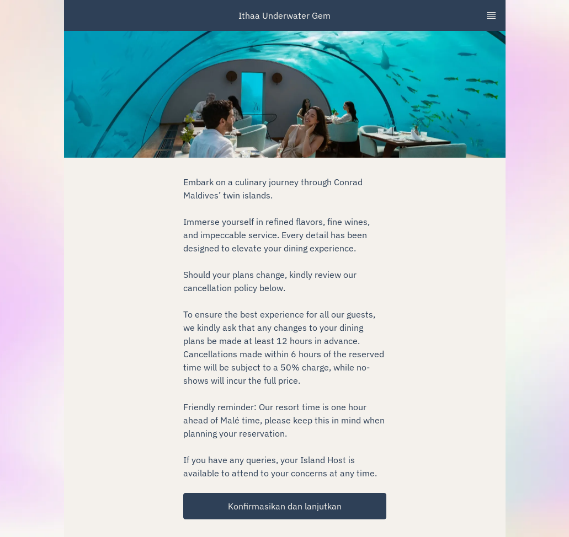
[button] (284, 506)
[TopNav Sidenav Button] (491, 15)
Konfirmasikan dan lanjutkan (285, 506)
